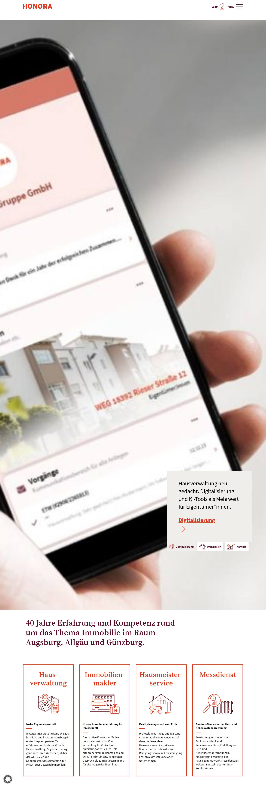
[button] (8, 779)
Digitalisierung (197, 524)
